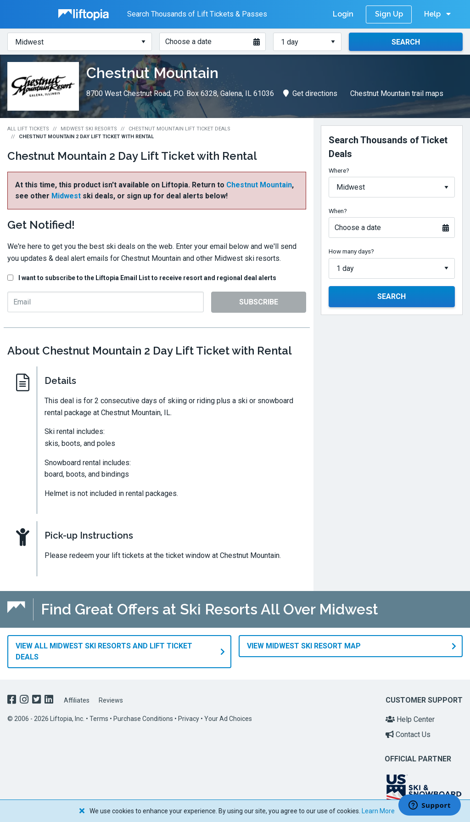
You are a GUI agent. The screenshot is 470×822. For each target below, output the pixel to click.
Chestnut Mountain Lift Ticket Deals (179, 129)
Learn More (378, 811)
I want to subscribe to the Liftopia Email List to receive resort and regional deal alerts (147, 278)
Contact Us (408, 730)
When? (338, 210)
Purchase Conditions (143, 714)
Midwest (66, 195)
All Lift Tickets (28, 129)
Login (343, 14)
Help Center (410, 715)
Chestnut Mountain (259, 184)
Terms (99, 714)
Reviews (111, 696)
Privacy (188, 714)
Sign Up (389, 14)
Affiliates (77, 696)
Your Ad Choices (228, 714)
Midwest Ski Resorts (89, 129)
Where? (339, 170)
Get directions (310, 93)
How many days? (351, 251)
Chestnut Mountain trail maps (396, 93)
